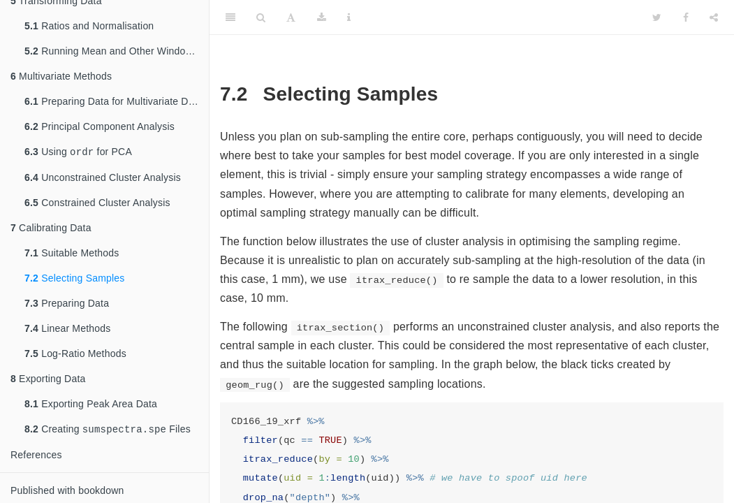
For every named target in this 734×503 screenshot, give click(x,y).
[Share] (713, 17)
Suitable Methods (71, 251)
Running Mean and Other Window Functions (116, 48)
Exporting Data (48, 377)
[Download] (322, 17)
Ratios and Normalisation (89, 23)
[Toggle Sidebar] (230, 17)
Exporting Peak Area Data (90, 402)
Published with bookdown (67, 490)
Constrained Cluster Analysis (97, 201)
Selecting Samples (74, 276)
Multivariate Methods (61, 73)
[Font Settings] (291, 17)
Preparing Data (66, 301)
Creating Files (107, 428)
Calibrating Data (50, 226)
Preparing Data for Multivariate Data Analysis (116, 98)
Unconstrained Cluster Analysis (102, 176)
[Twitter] (657, 17)
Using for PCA (78, 149)
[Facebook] (686, 17)
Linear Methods (67, 327)
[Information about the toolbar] (349, 17)
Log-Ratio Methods (75, 352)
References (36, 454)
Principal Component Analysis (99, 123)
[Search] (261, 17)
